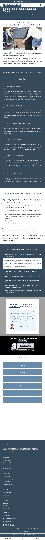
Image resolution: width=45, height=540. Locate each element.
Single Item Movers (7, 481)
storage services (28, 149)
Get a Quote (22, 340)
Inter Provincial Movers (8, 468)
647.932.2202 (10, 240)
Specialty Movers (7, 489)
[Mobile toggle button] (40, 5)
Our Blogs (37, 528)
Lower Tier (15, 14)
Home (4, 14)
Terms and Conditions (22, 528)
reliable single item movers (34, 53)
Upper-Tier (5, 503)
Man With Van (6, 473)
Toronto (22, 372)
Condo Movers (6, 495)
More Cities (22, 400)
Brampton (22, 379)
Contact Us (19, 531)
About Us (11, 528)
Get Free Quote (7, 538)
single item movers (26, 78)
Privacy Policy (31, 528)
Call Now (37, 538)
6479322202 (28, 1)
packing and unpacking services (25, 96)
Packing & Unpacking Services (9, 479)
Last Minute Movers (7, 484)
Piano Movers (6, 471)
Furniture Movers (7, 460)
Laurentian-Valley (24, 14)
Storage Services (6, 487)
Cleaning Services (7, 476)
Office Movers (6, 465)
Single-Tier (5, 505)
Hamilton (22, 386)
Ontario (9, 14)
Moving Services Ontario (8, 497)
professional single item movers (11, 179)
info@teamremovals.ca (19, 1)
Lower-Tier (5, 500)
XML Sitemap (6, 508)
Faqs (16, 528)
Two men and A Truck (8, 462)
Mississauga (22, 393)
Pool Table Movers (7, 492)
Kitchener (22, 365)
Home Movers (6, 457)
